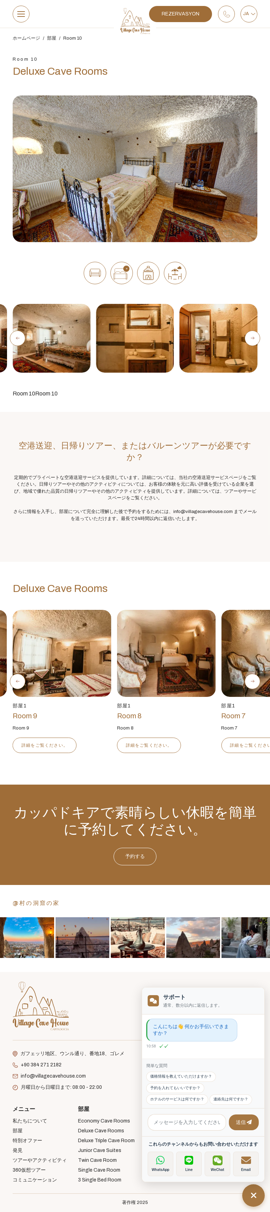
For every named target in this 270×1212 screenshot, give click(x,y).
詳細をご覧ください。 (72, 745)
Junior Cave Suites (99, 1150)
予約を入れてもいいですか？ (175, 1088)
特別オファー (27, 1140)
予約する (135, 890)
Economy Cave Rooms (104, 1121)
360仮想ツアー (29, 1170)
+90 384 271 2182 (37, 1065)
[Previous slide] (17, 338)
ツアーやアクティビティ (40, 1160)
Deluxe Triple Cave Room (106, 1140)
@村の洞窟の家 (36, 903)
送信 (244, 1122)
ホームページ (26, 38)
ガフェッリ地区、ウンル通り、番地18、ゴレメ (68, 1054)
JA (249, 13)
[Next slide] (252, 338)
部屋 (51, 38)
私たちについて (30, 1121)
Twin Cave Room (97, 1160)
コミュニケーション (35, 1180)
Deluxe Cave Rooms (101, 1130)
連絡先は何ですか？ (230, 1099)
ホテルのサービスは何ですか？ (177, 1099)
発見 (17, 1150)
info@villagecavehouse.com (49, 1076)
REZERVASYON (180, 13)
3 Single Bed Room (99, 1180)
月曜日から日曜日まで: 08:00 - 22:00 (57, 1087)
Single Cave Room (99, 1170)
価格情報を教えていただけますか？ (181, 1076)
